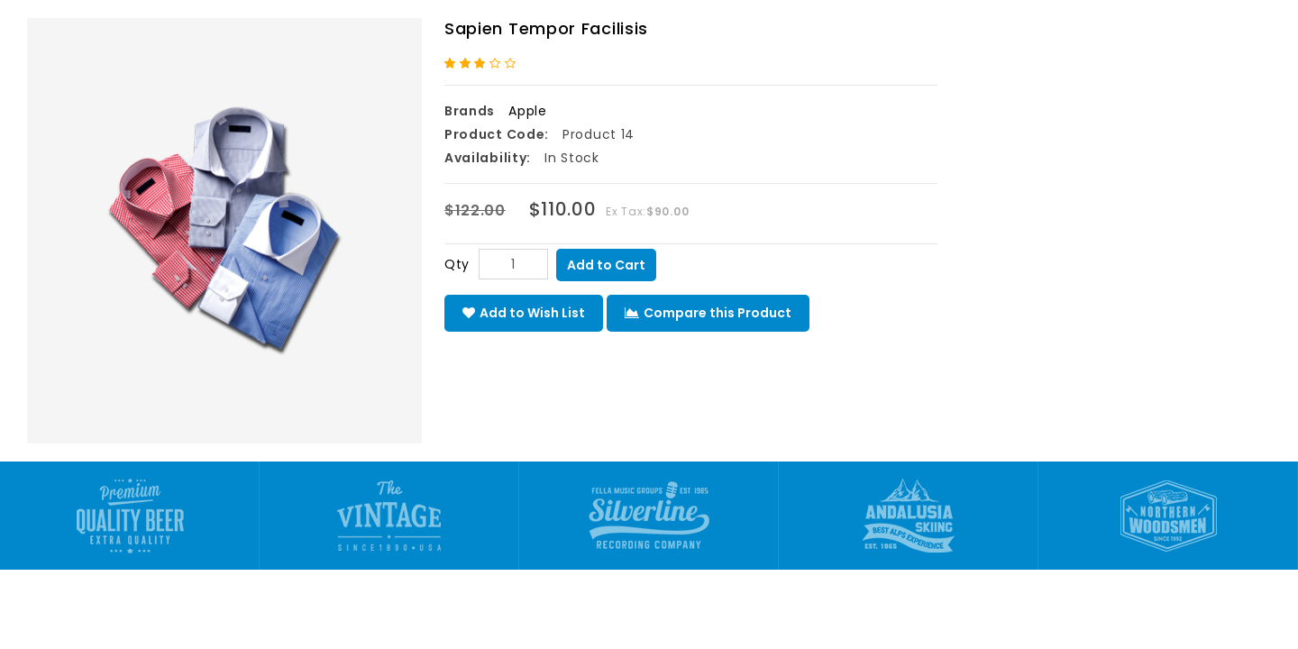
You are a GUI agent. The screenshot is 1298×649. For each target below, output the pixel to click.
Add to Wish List (523, 313)
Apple (527, 111)
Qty (457, 264)
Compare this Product (708, 313)
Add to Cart (606, 265)
